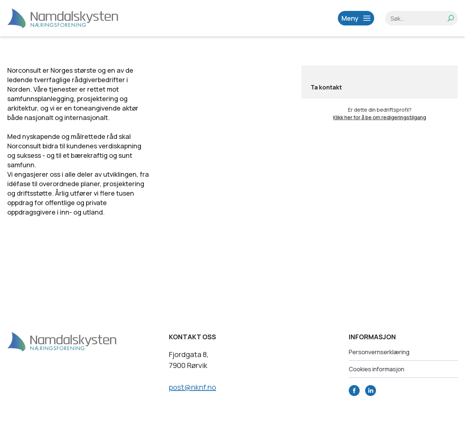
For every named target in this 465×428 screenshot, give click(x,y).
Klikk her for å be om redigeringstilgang (379, 117)
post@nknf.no (192, 387)
